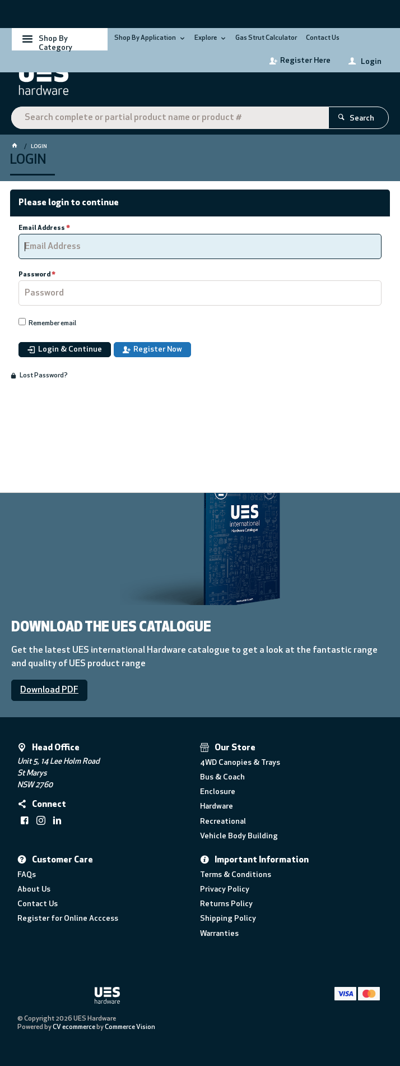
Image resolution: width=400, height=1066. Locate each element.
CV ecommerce (74, 1027)
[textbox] (169, 118)
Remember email (52, 323)
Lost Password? (44, 375)
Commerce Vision (130, 1027)
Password (34, 274)
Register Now (157, 349)
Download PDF (49, 690)
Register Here (305, 61)
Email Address (41, 228)
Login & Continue (70, 349)
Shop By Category (55, 42)
